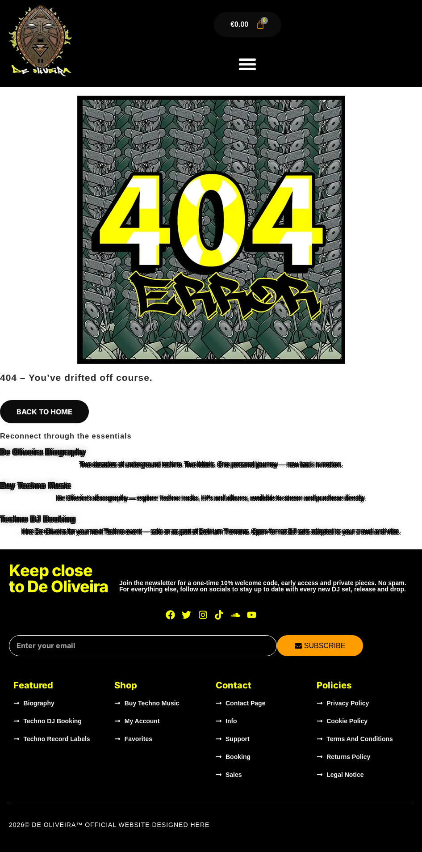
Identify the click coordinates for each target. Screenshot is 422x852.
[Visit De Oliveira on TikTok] (219, 615)
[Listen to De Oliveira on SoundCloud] (235, 615)
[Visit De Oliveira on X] (186, 615)
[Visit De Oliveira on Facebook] (170, 615)
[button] (248, 64)
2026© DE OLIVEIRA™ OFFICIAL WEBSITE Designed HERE (109, 824)
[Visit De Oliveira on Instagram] (202, 615)
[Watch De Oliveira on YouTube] (251, 615)
